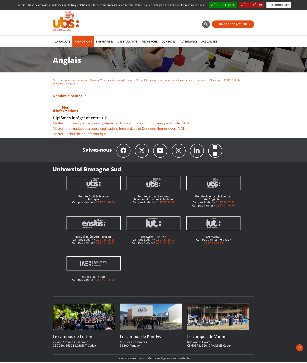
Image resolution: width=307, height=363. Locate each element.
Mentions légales (158, 359)
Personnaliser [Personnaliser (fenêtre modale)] (278, 5)
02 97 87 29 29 (165, 203)
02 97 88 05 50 (225, 203)
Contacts (123, 359)
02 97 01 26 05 (105, 280)
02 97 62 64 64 (213, 243)
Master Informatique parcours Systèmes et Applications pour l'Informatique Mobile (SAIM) (121, 123)
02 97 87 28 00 (165, 240)
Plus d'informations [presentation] (65, 109)
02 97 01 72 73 (105, 243)
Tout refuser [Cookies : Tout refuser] (251, 5)
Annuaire (138, 359)
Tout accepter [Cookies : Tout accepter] (223, 5)
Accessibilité (181, 359)
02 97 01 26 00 (105, 203)
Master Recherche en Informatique (80, 133)
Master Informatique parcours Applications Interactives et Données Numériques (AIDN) (120, 128)
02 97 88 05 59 (105, 240)
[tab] (65, 109)
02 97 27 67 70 (165, 243)
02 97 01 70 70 (225, 206)
